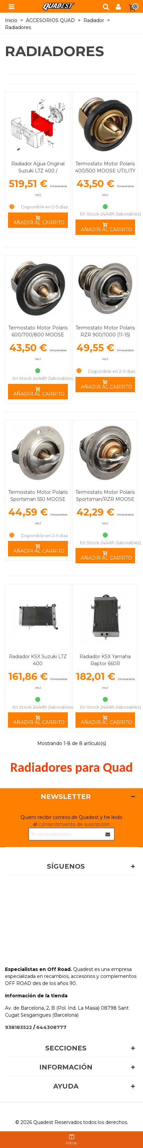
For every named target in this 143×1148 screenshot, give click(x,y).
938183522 (18, 1027)
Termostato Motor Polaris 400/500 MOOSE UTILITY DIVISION (105, 171)
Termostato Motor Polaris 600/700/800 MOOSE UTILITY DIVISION (38, 335)
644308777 (51, 1027)
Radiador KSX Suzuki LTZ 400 (38, 660)
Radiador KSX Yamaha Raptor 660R (105, 660)
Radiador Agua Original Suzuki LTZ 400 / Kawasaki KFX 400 (38, 171)
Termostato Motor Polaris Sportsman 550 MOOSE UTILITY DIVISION (38, 499)
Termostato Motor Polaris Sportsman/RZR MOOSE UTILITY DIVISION (105, 499)
